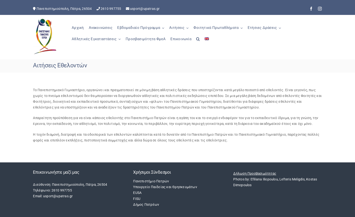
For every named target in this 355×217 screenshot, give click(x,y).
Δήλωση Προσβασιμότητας (254, 173)
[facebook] (311, 9)
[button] (198, 41)
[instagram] (320, 9)
